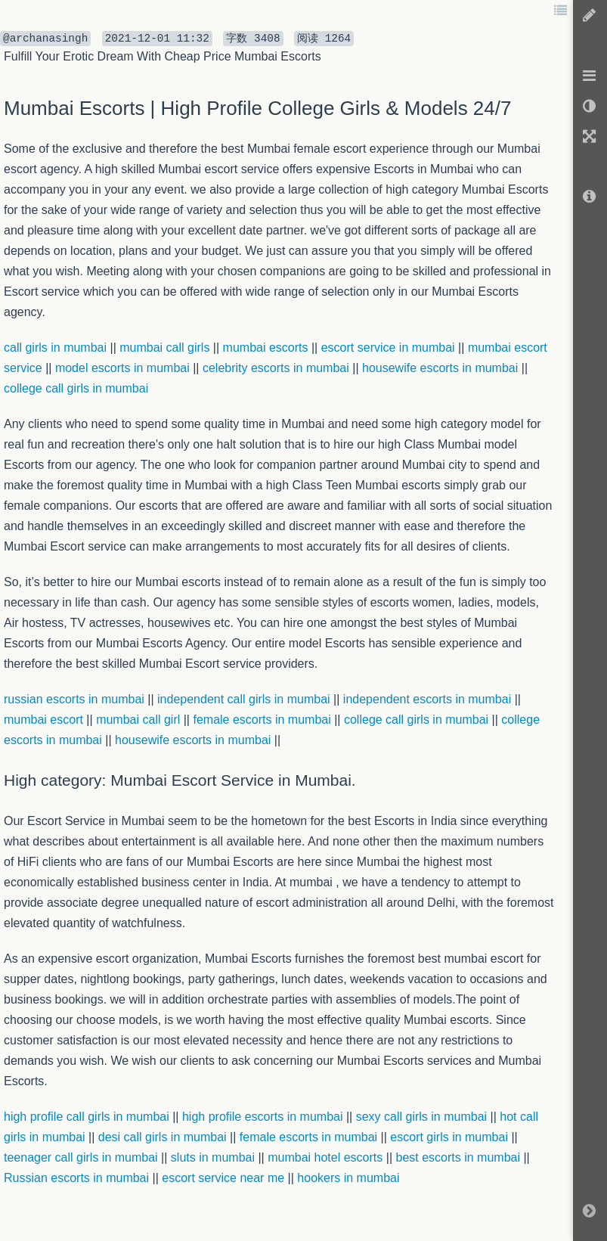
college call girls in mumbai (416, 719)
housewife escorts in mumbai (193, 740)
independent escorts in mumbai (427, 699)
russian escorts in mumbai (74, 699)
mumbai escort (43, 719)
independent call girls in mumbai (243, 699)
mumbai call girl (138, 719)
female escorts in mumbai (261, 719)
